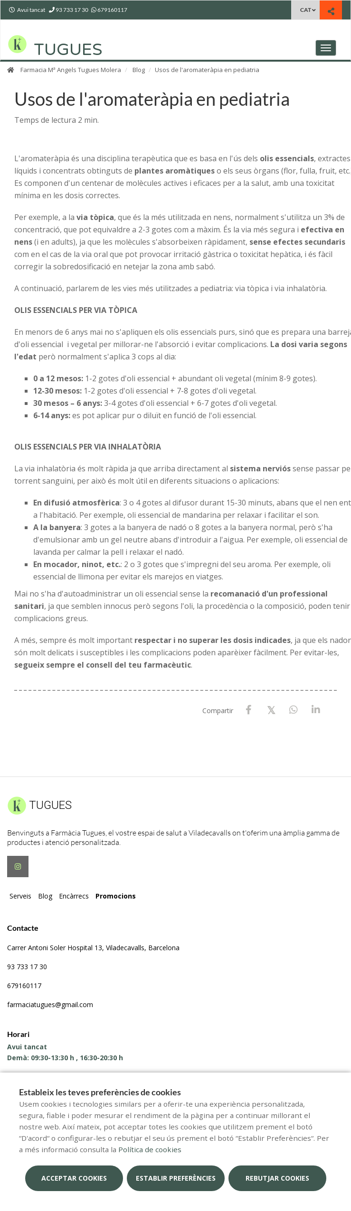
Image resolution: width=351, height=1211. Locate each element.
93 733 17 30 (27, 966)
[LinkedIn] (315, 710)
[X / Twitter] (271, 709)
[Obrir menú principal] (325, 48)
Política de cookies (149, 1149)
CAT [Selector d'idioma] (305, 9)
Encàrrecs (74, 895)
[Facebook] (248, 710)
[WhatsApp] (293, 710)
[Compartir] (331, 11)
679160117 (24, 985)
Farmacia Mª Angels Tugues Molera (70, 69)
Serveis (20, 895)
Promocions (115, 895)
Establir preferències (176, 1178)
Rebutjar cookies (277, 1178)
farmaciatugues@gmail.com (50, 1004)
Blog (139, 69)
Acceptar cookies (74, 1178)
